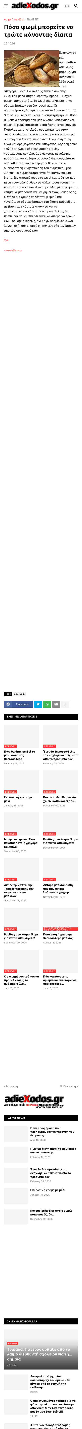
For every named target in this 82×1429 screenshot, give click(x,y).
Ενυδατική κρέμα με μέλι (18, 798)
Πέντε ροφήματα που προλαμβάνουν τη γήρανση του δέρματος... (52, 1131)
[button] (5, 6)
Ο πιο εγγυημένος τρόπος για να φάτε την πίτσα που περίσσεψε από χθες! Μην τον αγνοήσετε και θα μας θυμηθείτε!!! (53, 1406)
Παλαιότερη (68, 1086)
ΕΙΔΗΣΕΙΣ (32, 19)
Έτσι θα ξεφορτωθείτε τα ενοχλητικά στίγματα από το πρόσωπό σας (60, 755)
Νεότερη (12, 1086)
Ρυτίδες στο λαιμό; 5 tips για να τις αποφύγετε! (60, 841)
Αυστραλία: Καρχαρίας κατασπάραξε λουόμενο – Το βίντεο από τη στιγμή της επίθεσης (50, 1382)
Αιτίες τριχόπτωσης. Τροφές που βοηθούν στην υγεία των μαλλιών (19, 890)
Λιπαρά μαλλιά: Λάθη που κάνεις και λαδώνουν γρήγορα (58, 888)
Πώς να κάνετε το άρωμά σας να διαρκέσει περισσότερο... (60, 980)
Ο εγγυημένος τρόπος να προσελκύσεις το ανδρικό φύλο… (21, 980)
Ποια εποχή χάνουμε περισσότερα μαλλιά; (58, 936)
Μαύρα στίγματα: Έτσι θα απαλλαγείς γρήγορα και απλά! (20, 842)
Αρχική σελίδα (13, 19)
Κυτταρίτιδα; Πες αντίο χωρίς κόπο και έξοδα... (60, 798)
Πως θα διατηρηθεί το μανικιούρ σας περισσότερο (19, 755)
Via (6, 240)
